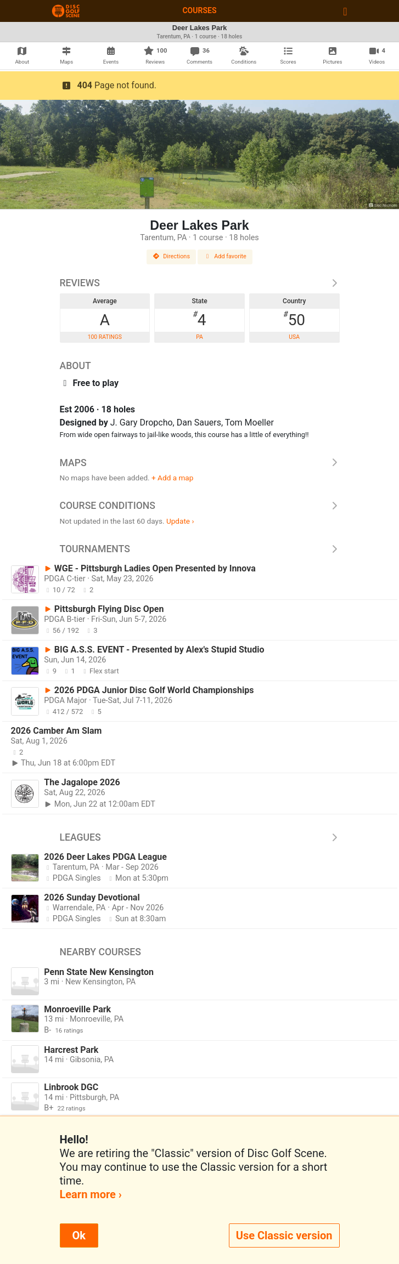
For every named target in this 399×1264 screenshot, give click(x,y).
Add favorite (225, 256)
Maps (200, 462)
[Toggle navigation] (344, 11)
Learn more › (91, 1194)
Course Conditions (200, 505)
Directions (171, 256)
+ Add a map (172, 477)
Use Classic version (284, 1235)
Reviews (200, 282)
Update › (180, 521)
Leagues (200, 837)
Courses (199, 10)
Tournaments (200, 548)
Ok (79, 1235)
